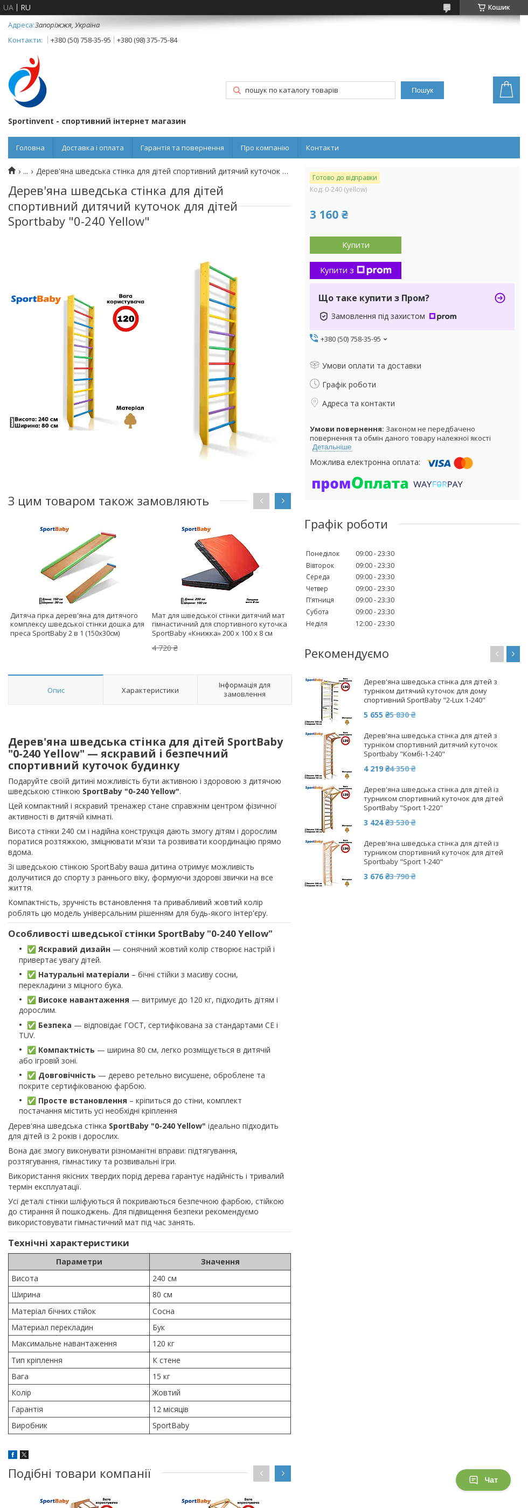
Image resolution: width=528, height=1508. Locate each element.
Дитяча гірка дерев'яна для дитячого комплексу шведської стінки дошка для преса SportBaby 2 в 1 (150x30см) (77, 624)
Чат (483, 1480)
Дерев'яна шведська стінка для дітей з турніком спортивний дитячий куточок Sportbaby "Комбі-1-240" (431, 745)
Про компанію (265, 147)
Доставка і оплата (92, 147)
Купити (356, 244)
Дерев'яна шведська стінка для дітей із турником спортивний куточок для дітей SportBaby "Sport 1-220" (433, 798)
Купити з (356, 270)
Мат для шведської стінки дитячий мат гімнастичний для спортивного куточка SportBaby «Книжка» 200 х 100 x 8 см (219, 624)
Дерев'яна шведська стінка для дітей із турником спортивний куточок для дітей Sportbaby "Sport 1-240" (433, 852)
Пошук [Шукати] (422, 90)
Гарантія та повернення (182, 147)
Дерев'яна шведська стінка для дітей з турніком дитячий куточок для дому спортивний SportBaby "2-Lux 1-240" (430, 691)
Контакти (322, 147)
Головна (30, 147)
